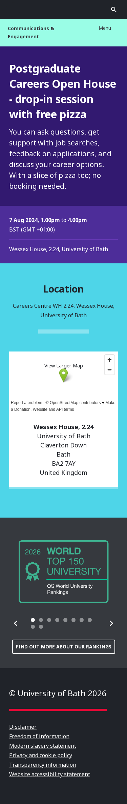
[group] (64, 571)
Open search (114, 9)
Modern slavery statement (42, 745)
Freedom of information (39, 736)
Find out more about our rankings (63, 646)
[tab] (33, 620)
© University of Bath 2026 (58, 693)
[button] (16, 623)
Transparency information (42, 764)
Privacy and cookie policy (40, 755)
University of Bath (63, 9)
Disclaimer (23, 726)
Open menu (13, 9)
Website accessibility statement (49, 774)
